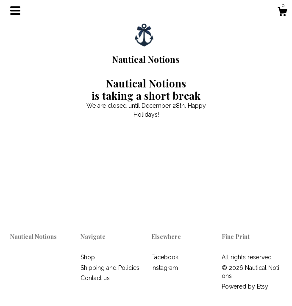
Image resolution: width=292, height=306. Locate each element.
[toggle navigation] (15, 10)
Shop (88, 257)
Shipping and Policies (110, 267)
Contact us (95, 278)
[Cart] (282, 12)
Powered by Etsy (245, 286)
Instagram (164, 267)
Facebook (164, 257)
